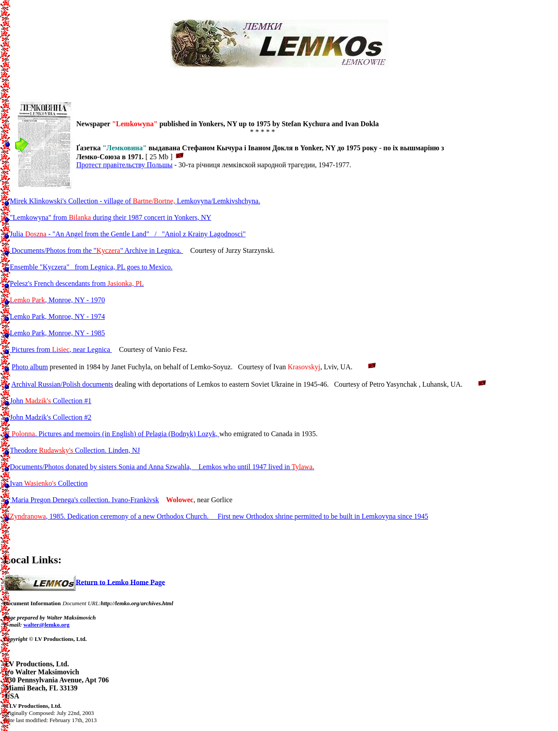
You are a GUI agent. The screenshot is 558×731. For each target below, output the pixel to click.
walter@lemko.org (46, 624)
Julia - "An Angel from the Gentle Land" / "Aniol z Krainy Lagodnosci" (128, 234)
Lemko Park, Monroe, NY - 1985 (57, 333)
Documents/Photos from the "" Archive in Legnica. (96, 250)
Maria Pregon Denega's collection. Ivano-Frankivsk (84, 500)
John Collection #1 (50, 401)
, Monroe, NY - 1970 (57, 300)
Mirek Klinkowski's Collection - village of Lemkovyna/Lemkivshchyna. (135, 201)
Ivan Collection (49, 483)
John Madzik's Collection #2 (50, 417)
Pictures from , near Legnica (61, 349)
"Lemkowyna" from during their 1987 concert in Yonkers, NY (110, 217)
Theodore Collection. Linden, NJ (75, 450)
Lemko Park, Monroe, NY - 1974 (57, 316)
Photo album (30, 367)
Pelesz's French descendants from (77, 283)
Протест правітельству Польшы (124, 165)
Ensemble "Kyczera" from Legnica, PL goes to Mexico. (91, 267)
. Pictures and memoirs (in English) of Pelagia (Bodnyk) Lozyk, (114, 434)
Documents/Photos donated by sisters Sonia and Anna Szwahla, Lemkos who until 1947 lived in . (162, 467)
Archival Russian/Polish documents (62, 384)
